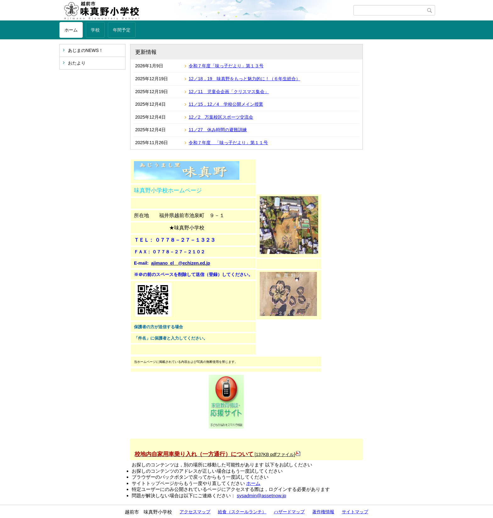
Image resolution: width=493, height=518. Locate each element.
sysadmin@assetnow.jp (261, 495)
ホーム (71, 29)
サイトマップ (355, 511)
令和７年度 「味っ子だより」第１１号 (228, 142)
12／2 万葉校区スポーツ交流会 (221, 117)
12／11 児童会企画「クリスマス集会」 (229, 91)
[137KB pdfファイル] (217, 454)
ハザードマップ (289, 511)
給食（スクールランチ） (242, 511)
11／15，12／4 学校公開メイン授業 (226, 104)
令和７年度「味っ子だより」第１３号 (226, 65)
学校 (95, 29)
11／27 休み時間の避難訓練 (218, 129)
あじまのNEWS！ (85, 50)
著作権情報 (323, 511)
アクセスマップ (195, 511)
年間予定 (121, 29)
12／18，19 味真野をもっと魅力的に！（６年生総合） (244, 78)
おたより (77, 62)
